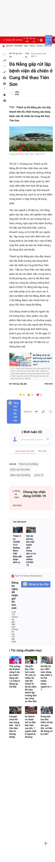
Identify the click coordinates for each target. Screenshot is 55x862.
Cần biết (26, 40)
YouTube (17, 40)
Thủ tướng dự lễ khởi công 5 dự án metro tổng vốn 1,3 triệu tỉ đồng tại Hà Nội (14, 676)
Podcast (7, 40)
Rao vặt (32, 40)
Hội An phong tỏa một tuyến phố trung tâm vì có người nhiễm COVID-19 (31, 551)
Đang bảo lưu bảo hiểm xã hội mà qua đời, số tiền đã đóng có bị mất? (47, 725)
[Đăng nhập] (41, 40)
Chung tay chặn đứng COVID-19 (34, 494)
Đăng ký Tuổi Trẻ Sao (48, 40)
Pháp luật (48, 46)
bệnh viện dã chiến (20, 469)
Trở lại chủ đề (15, 55)
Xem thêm (17, 505)
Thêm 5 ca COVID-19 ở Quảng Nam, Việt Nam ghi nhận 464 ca (17, 549)
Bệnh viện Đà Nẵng (20, 475)
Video (26, 46)
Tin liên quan (19, 522)
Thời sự (32, 46)
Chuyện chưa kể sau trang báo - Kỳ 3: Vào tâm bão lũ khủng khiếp (14, 726)
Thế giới (39, 46)
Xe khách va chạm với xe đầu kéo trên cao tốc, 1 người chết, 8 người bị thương (31, 726)
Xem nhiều (18, 46)
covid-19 (38, 475)
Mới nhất (9, 46)
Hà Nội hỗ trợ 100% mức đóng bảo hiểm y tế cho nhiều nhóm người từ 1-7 (46, 678)
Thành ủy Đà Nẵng (28, 464)
